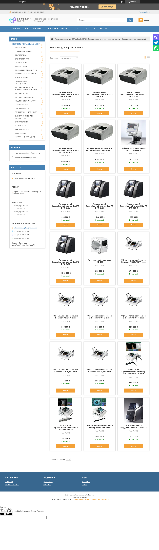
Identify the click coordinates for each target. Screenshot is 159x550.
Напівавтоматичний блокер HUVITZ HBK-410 (133, 149)
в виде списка (148, 58)
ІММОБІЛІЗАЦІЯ (21, 66)
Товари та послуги (62, 39)
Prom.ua (91, 495)
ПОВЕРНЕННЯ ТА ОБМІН (57, 29)
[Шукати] (130, 20)
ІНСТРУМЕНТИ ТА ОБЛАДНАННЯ (26, 44)
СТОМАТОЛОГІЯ (21, 122)
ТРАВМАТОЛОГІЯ (22, 129)
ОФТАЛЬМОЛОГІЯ (79, 39)
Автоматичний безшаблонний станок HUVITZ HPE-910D (65, 262)
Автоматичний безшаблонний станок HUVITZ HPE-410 (99, 94)
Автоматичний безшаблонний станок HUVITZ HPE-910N (65, 206)
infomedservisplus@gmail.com (25, 228)
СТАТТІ (78, 29)
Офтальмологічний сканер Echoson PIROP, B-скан (99, 317)
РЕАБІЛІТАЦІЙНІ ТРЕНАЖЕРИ (26, 112)
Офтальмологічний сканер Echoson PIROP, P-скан (133, 317)
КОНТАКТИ (90, 29)
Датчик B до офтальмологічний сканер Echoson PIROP (66, 428)
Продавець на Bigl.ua (79, 497)
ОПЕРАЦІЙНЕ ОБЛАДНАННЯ (26, 70)
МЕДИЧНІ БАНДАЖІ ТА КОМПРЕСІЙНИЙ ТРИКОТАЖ (26, 88)
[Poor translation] (9, 514)
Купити (65, 113)
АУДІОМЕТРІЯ (20, 48)
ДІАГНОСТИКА (20, 55)
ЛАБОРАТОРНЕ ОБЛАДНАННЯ (21, 82)
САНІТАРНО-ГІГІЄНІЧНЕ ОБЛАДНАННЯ (24, 117)
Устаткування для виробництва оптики (104, 39)
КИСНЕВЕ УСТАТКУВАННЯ (25, 74)
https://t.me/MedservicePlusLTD (23, 245)
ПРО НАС (103, 29)
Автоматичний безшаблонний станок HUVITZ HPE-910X (99, 206)
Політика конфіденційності (99, 499)
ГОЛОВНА (16, 29)
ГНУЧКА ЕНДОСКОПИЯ (24, 51)
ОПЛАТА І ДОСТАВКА (33, 29)
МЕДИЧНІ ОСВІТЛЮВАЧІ (24, 97)
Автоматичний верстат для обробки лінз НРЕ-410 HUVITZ (99, 149)
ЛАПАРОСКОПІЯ (21, 63)
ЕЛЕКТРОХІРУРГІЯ (22, 59)
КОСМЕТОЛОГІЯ (21, 78)
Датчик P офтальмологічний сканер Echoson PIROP (99, 427)
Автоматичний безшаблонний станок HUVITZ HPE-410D (133, 94)
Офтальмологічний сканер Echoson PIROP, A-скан (65, 317)
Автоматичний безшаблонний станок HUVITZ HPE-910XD (133, 206)
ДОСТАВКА (48, 482)
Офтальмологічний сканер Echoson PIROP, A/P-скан (65, 371)
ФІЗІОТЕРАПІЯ (20, 133)
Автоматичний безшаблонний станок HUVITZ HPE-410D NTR (65, 150)
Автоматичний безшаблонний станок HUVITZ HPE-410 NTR (65, 94)
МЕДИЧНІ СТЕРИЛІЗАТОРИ (25, 101)
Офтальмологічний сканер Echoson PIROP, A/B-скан (99, 371)
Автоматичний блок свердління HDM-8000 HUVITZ (133, 427)
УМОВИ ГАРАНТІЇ (12, 485)
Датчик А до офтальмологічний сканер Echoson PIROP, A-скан (133, 372)
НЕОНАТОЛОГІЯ (21, 105)
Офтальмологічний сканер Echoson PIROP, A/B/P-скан (133, 261)
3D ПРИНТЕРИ (20, 126)
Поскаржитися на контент (80, 499)
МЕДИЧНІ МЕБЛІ (21, 93)
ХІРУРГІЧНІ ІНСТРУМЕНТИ (25, 137)
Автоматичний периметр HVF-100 (99, 261)
